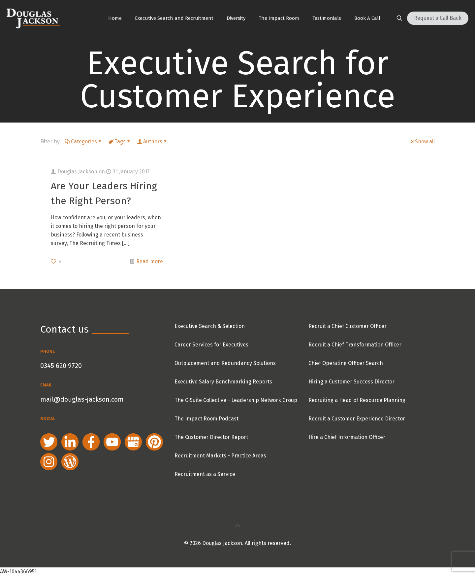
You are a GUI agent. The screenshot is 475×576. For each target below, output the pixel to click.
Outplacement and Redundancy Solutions (225, 363)
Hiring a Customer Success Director (351, 381)
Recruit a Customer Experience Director (356, 418)
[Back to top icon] (237, 526)
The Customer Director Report (211, 437)
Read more (149, 261)
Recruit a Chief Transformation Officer (354, 345)
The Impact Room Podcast (206, 418)
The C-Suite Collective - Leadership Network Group (235, 400)
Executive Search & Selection (209, 326)
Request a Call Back (437, 18)
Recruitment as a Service (204, 474)
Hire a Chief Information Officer (346, 437)
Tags (119, 141)
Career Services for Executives (211, 345)
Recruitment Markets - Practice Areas (220, 455)
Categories (83, 141)
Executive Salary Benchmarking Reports (223, 381)
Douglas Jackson (77, 171)
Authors (152, 141)
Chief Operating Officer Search (345, 363)
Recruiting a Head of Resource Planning (356, 400)
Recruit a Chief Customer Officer (347, 326)
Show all (422, 141)
